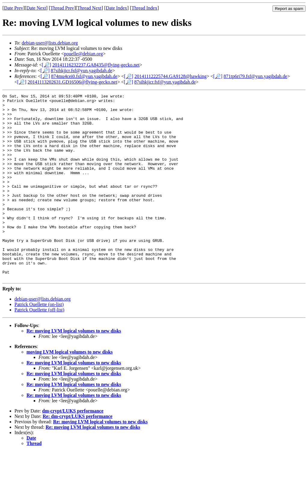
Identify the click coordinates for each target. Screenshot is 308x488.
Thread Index (144, 8)
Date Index (116, 8)
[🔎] (46, 64)
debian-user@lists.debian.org (50, 42)
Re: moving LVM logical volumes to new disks (73, 367)
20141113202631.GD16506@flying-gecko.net (72, 82)
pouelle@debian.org (83, 53)
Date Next (36, 8)
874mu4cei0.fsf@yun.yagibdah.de (84, 76)
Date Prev (13, 8)
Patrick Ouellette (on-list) (39, 341)
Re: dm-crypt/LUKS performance (77, 453)
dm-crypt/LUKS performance (72, 447)
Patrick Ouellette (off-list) (39, 346)
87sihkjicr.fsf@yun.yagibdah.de (81, 70)
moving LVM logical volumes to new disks (69, 388)
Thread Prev (62, 8)
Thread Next (89, 8)
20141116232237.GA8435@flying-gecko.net (96, 64)
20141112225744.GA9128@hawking (170, 76)
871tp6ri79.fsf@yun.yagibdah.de (255, 76)
